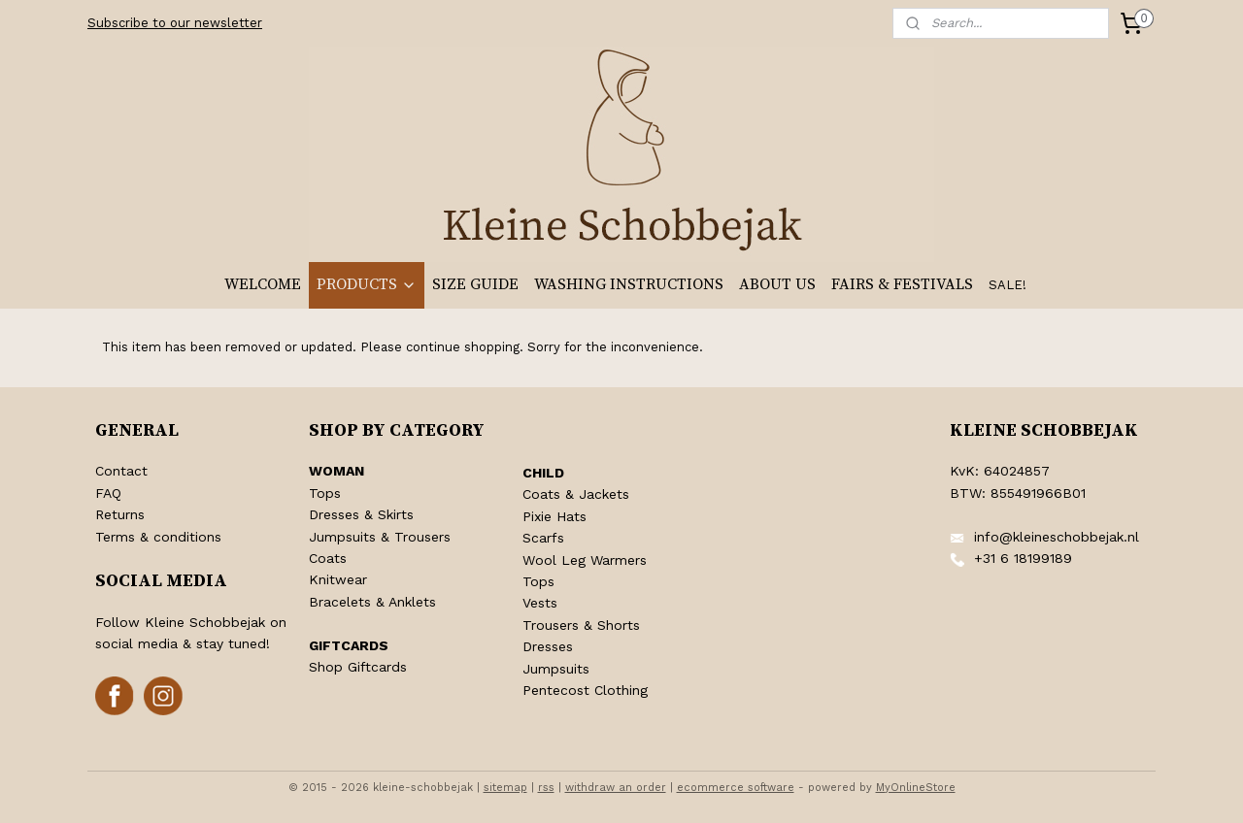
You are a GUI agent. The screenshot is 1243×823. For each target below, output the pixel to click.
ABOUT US (777, 284)
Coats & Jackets (575, 494)
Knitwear (338, 579)
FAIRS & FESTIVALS (902, 284)
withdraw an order (615, 787)
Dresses (547, 646)
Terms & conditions (158, 536)
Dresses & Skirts (361, 514)
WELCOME (262, 284)
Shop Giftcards (358, 667)
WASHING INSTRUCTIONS (628, 284)
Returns (120, 514)
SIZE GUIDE (475, 284)
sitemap (505, 787)
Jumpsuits (555, 668)
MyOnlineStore (916, 787)
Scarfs (543, 537)
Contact (121, 470)
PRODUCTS (367, 284)
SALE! (1007, 285)
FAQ (108, 493)
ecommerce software (735, 787)
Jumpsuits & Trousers (380, 536)
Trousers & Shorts (581, 625)
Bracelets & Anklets (372, 601)
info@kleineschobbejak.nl (1056, 536)
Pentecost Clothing (585, 690)
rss (546, 787)
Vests (539, 602)
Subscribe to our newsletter (174, 23)
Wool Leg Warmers (584, 560)
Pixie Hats (554, 516)
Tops (325, 493)
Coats (328, 558)
